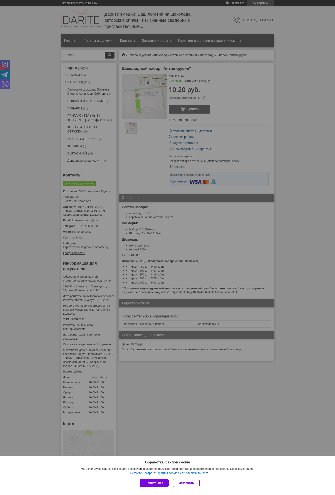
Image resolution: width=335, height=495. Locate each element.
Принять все (154, 483)
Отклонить (186, 483)
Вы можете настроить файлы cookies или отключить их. (165, 473)
